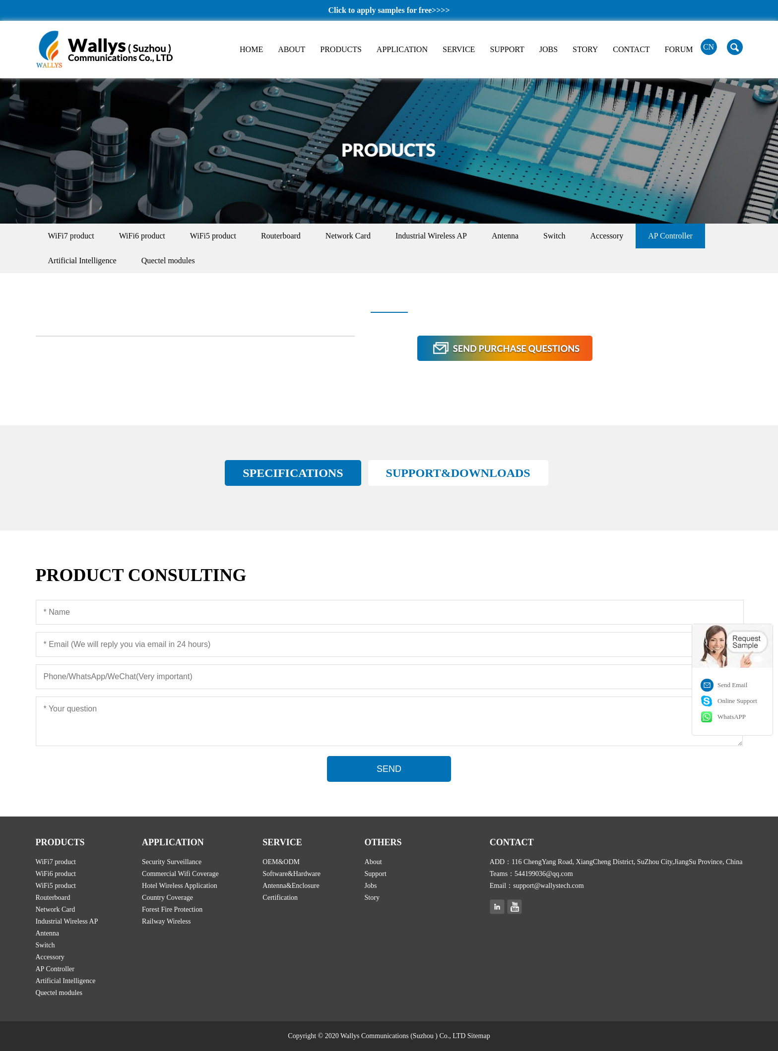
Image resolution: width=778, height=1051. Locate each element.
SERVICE (459, 49)
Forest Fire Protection (172, 909)
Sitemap (478, 1036)
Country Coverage (167, 897)
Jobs (371, 885)
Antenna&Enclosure (290, 885)
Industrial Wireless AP (431, 236)
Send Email (732, 685)
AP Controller (670, 236)
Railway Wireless (166, 921)
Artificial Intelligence (82, 260)
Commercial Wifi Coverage (180, 873)
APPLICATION (402, 49)
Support (376, 873)
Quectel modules (168, 260)
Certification (280, 897)
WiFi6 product (142, 236)
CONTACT (631, 49)
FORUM (679, 49)
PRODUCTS (341, 49)
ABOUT (291, 49)
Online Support (737, 700)
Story (372, 897)
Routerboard (281, 236)
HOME (251, 49)
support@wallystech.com (548, 885)
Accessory (607, 236)
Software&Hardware (291, 873)
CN (708, 47)
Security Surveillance (171, 862)
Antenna (505, 236)
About (373, 862)
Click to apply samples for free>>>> (389, 10)
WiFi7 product (71, 236)
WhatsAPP (731, 716)
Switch (554, 236)
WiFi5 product (213, 236)
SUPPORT (507, 49)
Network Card (348, 236)
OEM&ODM (281, 862)
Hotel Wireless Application (179, 885)
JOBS (548, 49)
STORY (585, 49)
